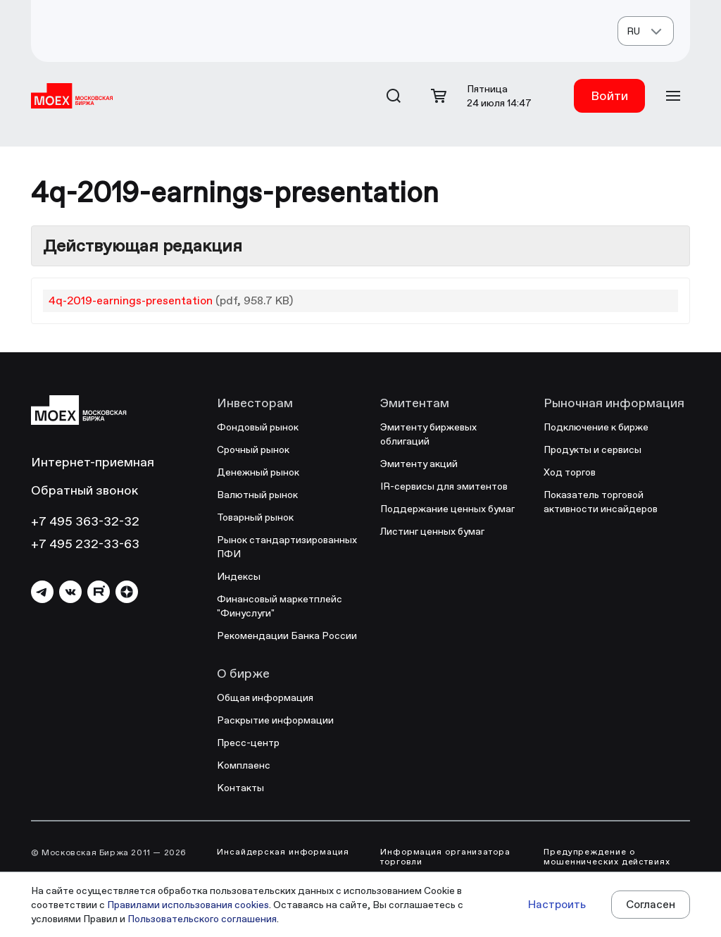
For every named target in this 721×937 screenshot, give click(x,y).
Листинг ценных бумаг (432, 531)
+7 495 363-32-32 (85, 521)
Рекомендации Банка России (287, 635)
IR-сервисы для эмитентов (444, 486)
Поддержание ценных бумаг (447, 508)
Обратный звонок (84, 490)
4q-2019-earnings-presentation (131, 300)
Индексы (239, 576)
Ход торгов (570, 472)
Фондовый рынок (258, 427)
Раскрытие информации (275, 720)
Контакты (240, 787)
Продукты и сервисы (592, 449)
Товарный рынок (255, 517)
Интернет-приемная (92, 462)
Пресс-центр (248, 742)
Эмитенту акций (419, 463)
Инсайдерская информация (283, 852)
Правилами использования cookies (188, 904)
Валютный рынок (257, 494)
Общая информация (265, 697)
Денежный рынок (258, 472)
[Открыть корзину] (439, 96)
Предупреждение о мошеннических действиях (607, 857)
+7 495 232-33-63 (85, 543)
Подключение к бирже (596, 427)
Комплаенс (243, 765)
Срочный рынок (253, 449)
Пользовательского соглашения (202, 918)
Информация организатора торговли (445, 857)
